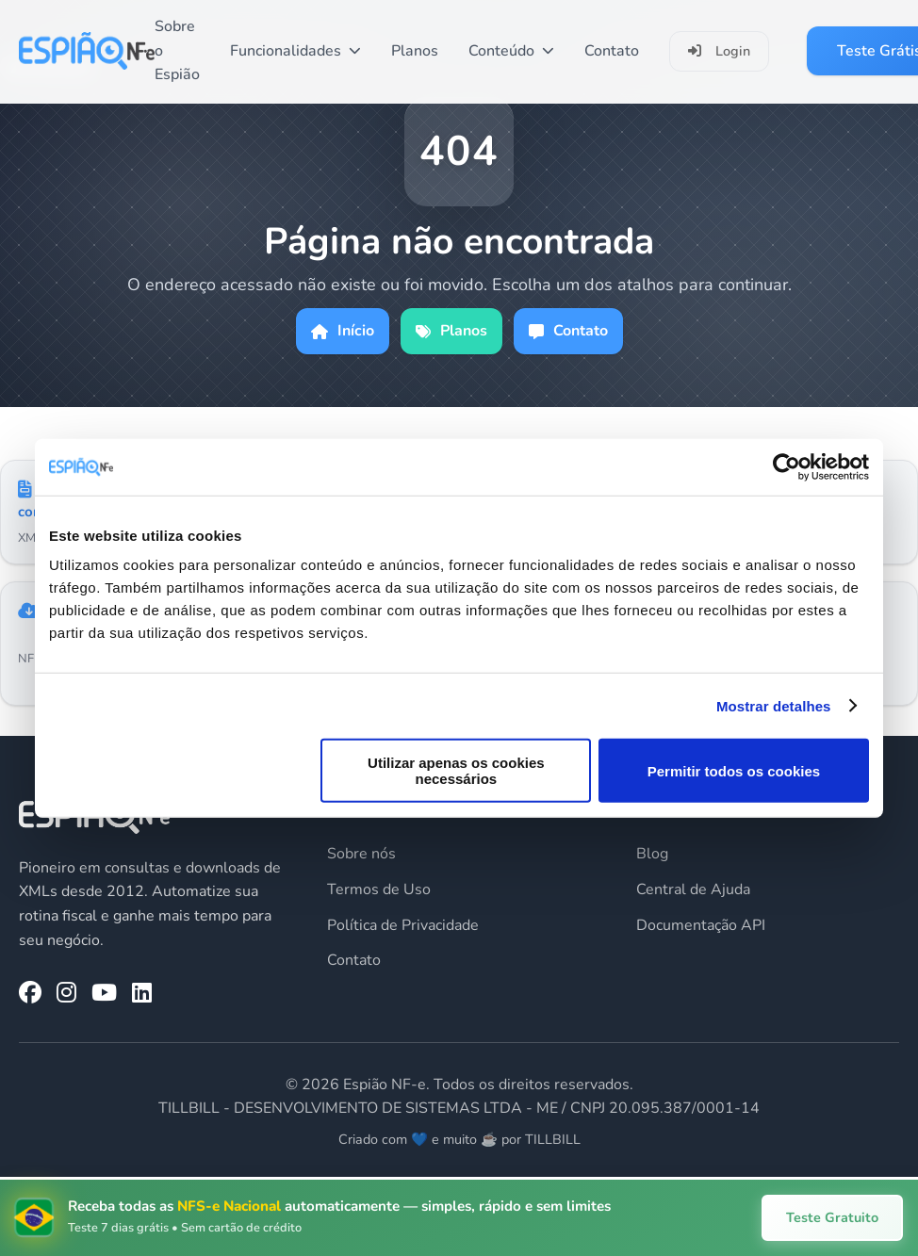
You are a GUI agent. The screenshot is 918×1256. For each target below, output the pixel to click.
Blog (652, 853)
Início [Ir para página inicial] (342, 330)
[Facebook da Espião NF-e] (30, 993)
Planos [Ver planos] (451, 330)
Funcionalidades (295, 51)
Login (718, 50)
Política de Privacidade (403, 925)
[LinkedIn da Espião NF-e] (142, 993)
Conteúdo (511, 51)
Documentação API (700, 925)
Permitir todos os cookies (734, 770)
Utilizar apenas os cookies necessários (456, 771)
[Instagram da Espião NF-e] (66, 993)
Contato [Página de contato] (568, 330)
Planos (414, 51)
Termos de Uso (379, 889)
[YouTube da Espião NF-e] (104, 993)
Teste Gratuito (832, 1217)
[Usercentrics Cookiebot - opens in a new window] (786, 466)
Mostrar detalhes (773, 705)
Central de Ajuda (693, 889)
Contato (611, 51)
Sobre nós (361, 853)
